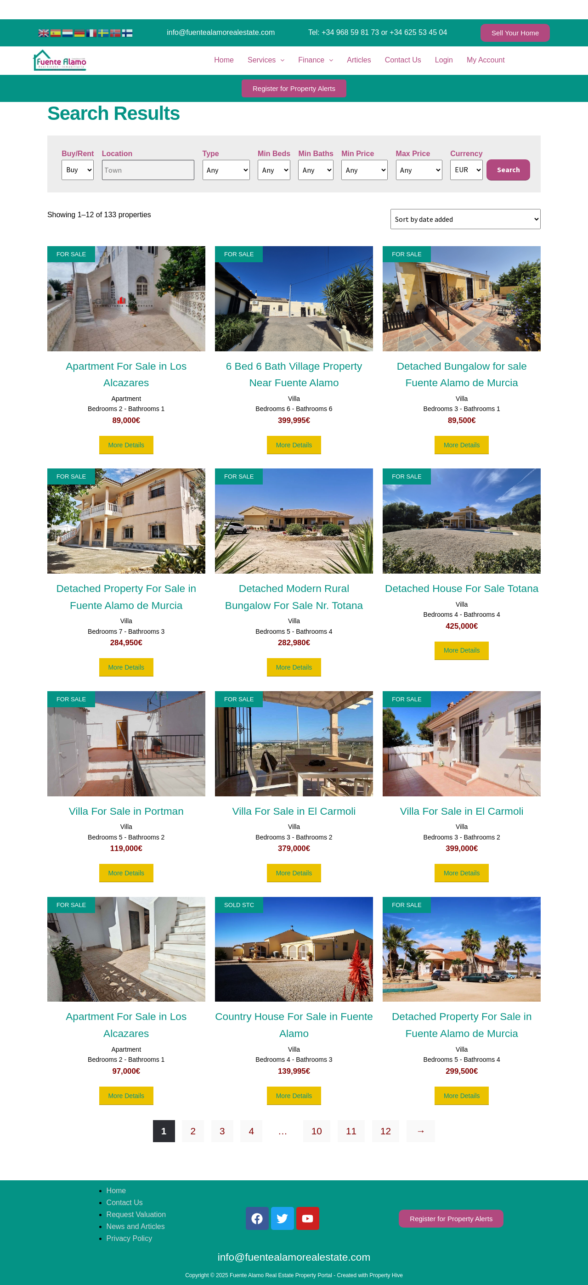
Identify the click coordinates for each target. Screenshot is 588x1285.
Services (266, 60)
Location (117, 154)
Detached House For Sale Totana (461, 588)
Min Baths (315, 154)
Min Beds (274, 154)
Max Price (413, 154)
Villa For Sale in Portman (126, 811)
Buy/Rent (78, 154)
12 (385, 1131)
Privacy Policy (130, 1238)
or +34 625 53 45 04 (414, 32)
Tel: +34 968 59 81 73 (343, 32)
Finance (315, 60)
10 (316, 1131)
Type (211, 154)
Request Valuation (136, 1214)
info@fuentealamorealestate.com (221, 32)
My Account (486, 60)
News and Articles (136, 1226)
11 (351, 1131)
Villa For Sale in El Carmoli (294, 811)
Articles (359, 60)
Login (444, 60)
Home (224, 60)
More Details (126, 445)
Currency (466, 154)
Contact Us (403, 60)
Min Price (357, 154)
